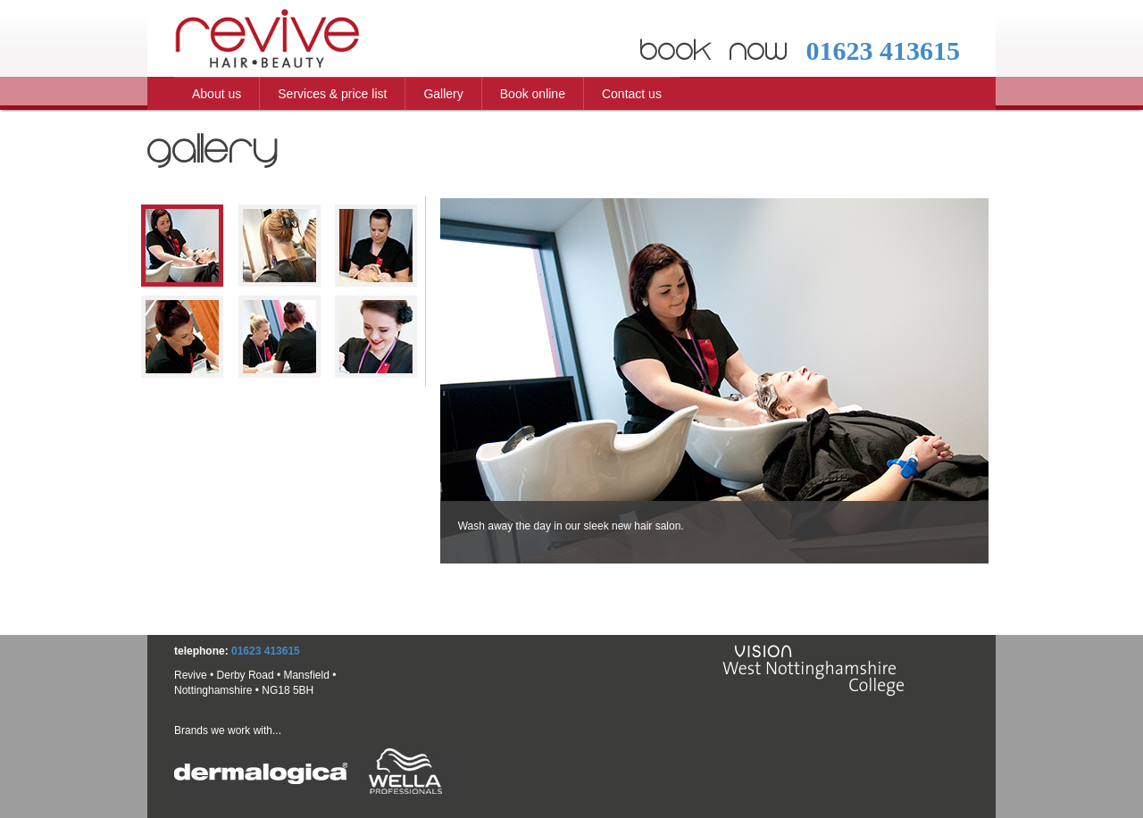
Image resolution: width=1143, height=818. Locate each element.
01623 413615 (882, 50)
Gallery (443, 94)
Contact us (632, 94)
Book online (532, 94)
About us (216, 94)
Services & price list (332, 94)
